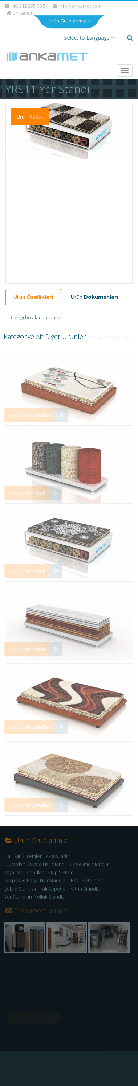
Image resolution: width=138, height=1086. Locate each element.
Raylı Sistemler (86, 875)
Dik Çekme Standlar (89, 858)
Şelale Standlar (20, 883)
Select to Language (88, 30)
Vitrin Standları (86, 883)
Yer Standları (18, 891)
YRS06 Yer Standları (27, 720)
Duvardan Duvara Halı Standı (35, 858)
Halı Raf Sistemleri (23, 850)
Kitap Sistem (60, 867)
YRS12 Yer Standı (24, 486)
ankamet (20, 6)
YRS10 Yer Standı (24, 564)
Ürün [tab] (33, 289)
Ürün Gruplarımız (69, 13)
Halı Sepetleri (53, 883)
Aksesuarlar (57, 850)
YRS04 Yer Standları (27, 798)
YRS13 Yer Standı (24, 642)
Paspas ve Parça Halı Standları (36, 875)
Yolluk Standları (51, 891)
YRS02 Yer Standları (27, 408)
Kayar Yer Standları (24, 867)
